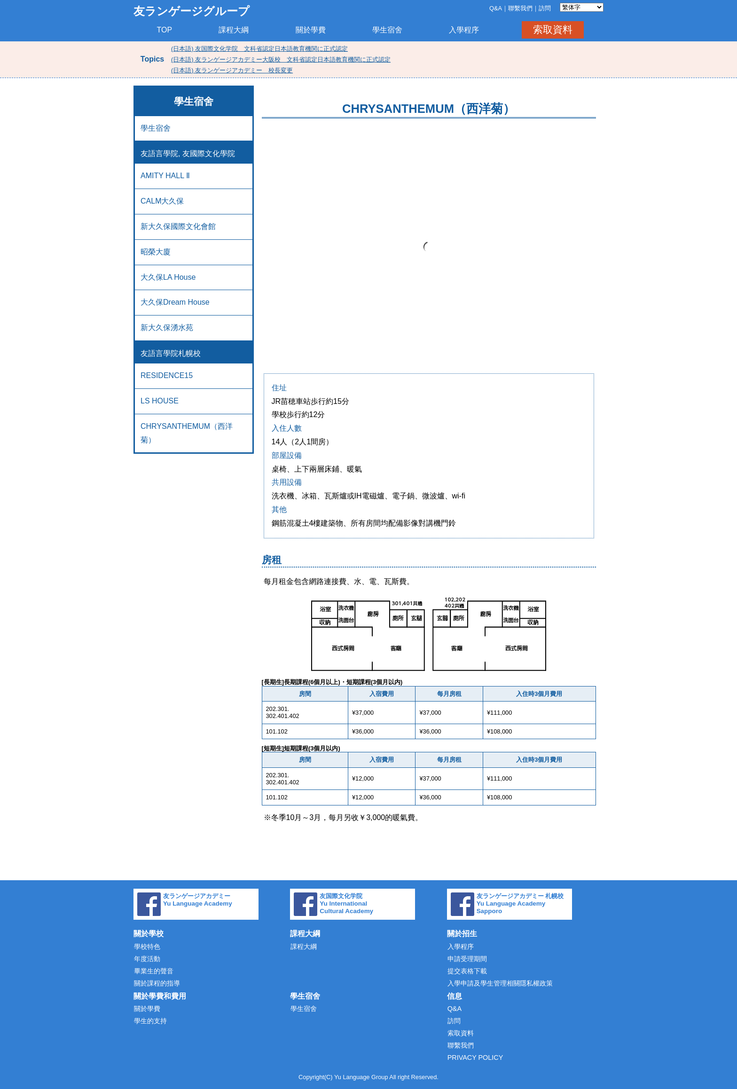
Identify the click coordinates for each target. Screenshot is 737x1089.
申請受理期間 (467, 959)
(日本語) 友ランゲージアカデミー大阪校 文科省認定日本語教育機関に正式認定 (281, 59)
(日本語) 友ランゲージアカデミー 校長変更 (232, 70)
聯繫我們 (520, 8)
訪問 (545, 8)
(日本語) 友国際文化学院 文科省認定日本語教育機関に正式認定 (259, 48)
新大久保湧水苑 (167, 327)
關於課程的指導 (157, 983)
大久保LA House (168, 277)
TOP (164, 30)
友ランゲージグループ (191, 11)
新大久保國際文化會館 (178, 226)
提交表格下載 (467, 971)
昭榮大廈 (156, 252)
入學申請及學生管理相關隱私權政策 (500, 983)
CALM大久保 (162, 201)
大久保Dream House (175, 302)
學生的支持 (150, 1021)
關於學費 (311, 30)
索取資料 (552, 29)
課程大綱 (234, 30)
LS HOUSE (160, 401)
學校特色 (147, 946)
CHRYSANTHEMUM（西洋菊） (187, 433)
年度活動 (147, 959)
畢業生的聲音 (153, 971)
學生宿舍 (387, 30)
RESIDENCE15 (167, 375)
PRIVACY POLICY (475, 1057)
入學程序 (464, 30)
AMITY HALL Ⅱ (165, 176)
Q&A (495, 8)
